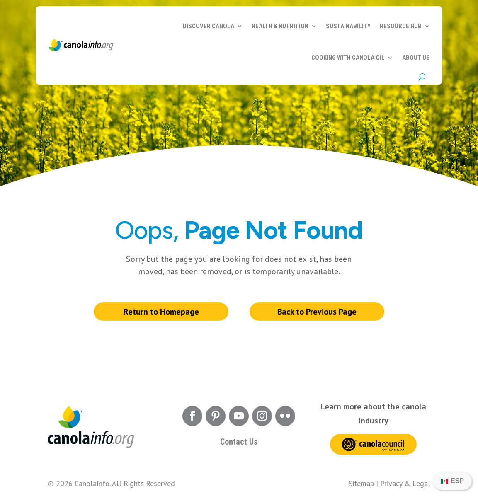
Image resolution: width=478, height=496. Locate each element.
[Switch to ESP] (452, 481)
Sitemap (361, 483)
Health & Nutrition (280, 26)
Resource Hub (401, 26)
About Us (416, 57)
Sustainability (348, 26)
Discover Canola (208, 26)
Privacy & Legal (405, 483)
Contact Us (238, 442)
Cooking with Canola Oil (348, 57)
